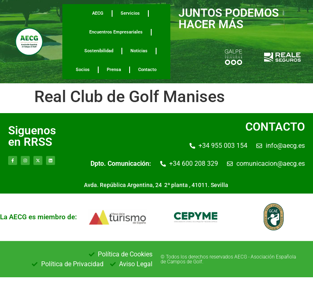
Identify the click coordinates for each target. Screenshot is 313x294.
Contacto (147, 69)
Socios (83, 69)
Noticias (139, 50)
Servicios (130, 13)
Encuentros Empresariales (116, 32)
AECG (98, 13)
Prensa (114, 69)
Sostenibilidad (98, 50)
